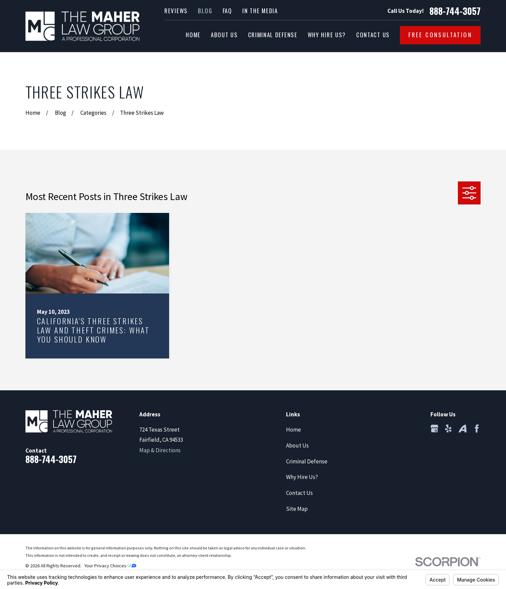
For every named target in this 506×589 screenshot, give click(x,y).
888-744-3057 (455, 11)
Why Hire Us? (302, 477)
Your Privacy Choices (110, 566)
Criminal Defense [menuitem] (273, 34)
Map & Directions (160, 450)
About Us (297, 445)
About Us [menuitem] (224, 34)
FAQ (227, 10)
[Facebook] (477, 428)
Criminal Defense (306, 461)
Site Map (297, 508)
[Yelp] (448, 428)
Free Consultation (440, 34)
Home (293, 429)
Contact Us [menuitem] (373, 34)
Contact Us (299, 493)
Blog (205, 10)
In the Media (260, 10)
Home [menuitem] (193, 34)
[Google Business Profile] (434, 428)
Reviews (176, 10)
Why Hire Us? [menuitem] (327, 34)
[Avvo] (463, 428)
